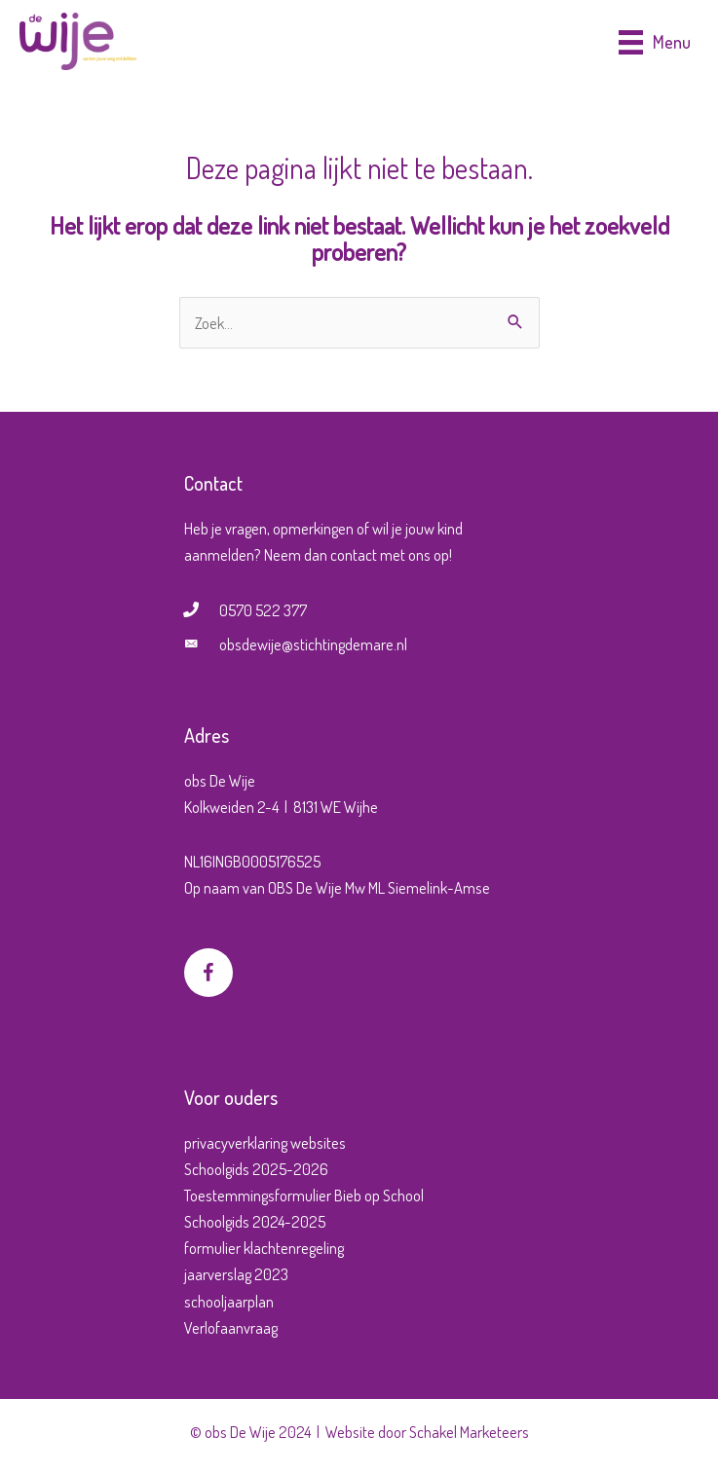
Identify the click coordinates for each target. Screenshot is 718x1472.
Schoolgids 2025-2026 (256, 1169)
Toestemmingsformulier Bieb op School (304, 1195)
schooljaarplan (229, 1301)
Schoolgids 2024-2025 (254, 1221)
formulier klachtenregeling (264, 1247)
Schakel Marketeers (469, 1431)
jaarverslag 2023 (236, 1274)
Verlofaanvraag (231, 1327)
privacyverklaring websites (265, 1142)
